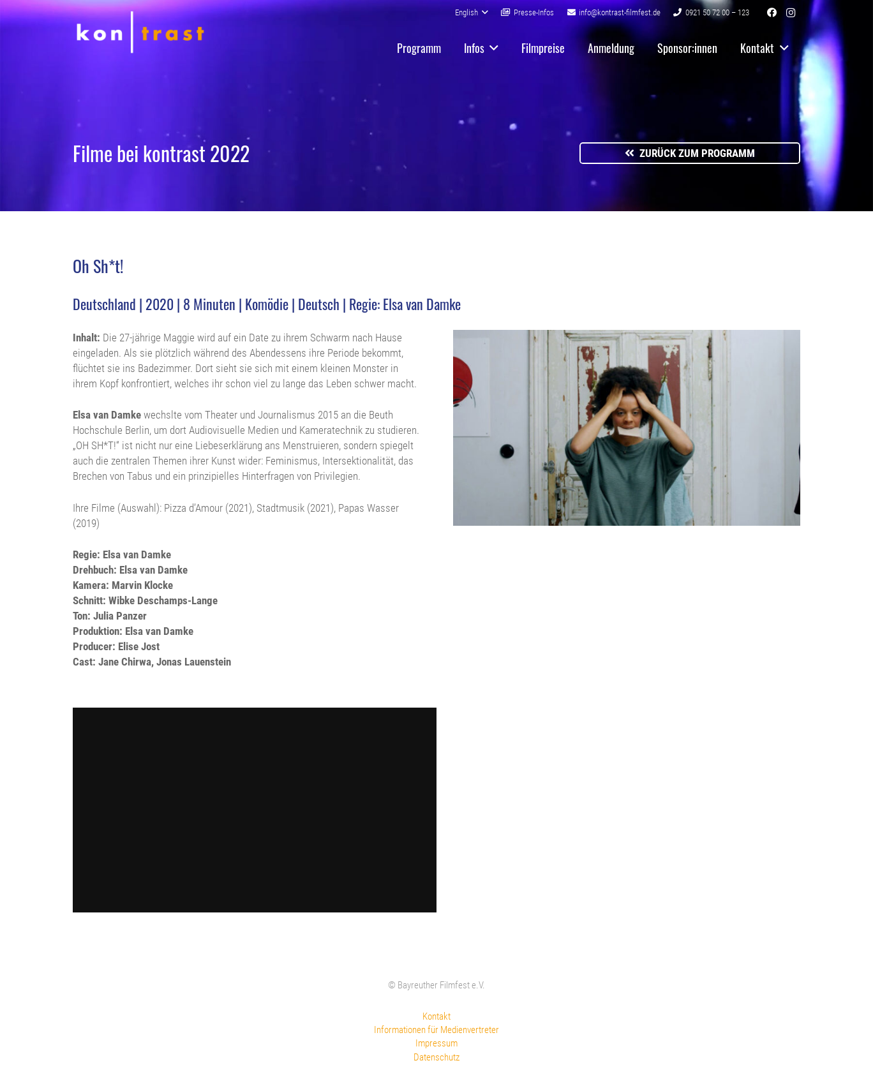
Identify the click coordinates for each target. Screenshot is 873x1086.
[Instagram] (790, 12)
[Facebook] (771, 12)
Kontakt (436, 1016)
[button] (471, 12)
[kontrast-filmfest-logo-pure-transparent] (140, 32)
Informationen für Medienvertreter (436, 1030)
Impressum (436, 1043)
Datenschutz (436, 1057)
